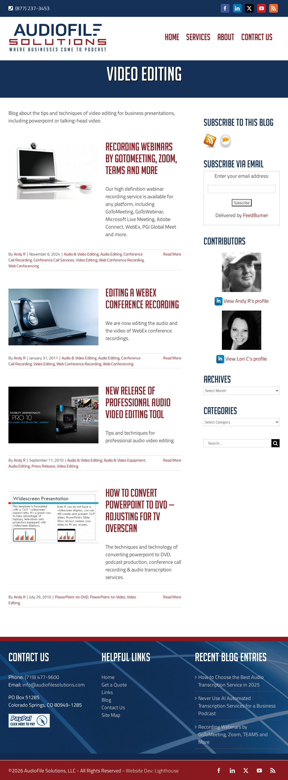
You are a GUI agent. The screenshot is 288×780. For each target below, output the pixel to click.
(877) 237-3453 (32, 8)
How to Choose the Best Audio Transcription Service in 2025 (231, 680)
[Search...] (237, 443)
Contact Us (113, 707)
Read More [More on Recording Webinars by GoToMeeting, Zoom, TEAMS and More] (172, 254)
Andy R (20, 254)
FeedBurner (255, 215)
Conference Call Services (53, 260)
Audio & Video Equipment (124, 460)
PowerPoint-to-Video (107, 597)
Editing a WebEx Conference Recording (142, 300)
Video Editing (86, 260)
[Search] (275, 443)
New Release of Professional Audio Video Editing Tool (137, 404)
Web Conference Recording (121, 260)
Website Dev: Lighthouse (152, 770)
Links (107, 692)
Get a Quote (114, 684)
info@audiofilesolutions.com (53, 684)
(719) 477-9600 (42, 677)
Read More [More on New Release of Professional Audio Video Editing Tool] (172, 460)
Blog (106, 700)
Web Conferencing (23, 266)
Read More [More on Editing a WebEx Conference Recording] (172, 358)
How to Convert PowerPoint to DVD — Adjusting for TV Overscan (139, 512)
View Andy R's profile (242, 301)
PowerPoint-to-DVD (71, 597)
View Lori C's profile (241, 358)
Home (108, 677)
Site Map (111, 715)
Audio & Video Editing (81, 254)
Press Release (43, 466)
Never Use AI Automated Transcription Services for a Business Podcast (237, 705)
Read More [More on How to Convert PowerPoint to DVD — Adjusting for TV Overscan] (172, 597)
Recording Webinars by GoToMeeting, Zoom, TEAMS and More (141, 160)
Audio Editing (111, 254)
